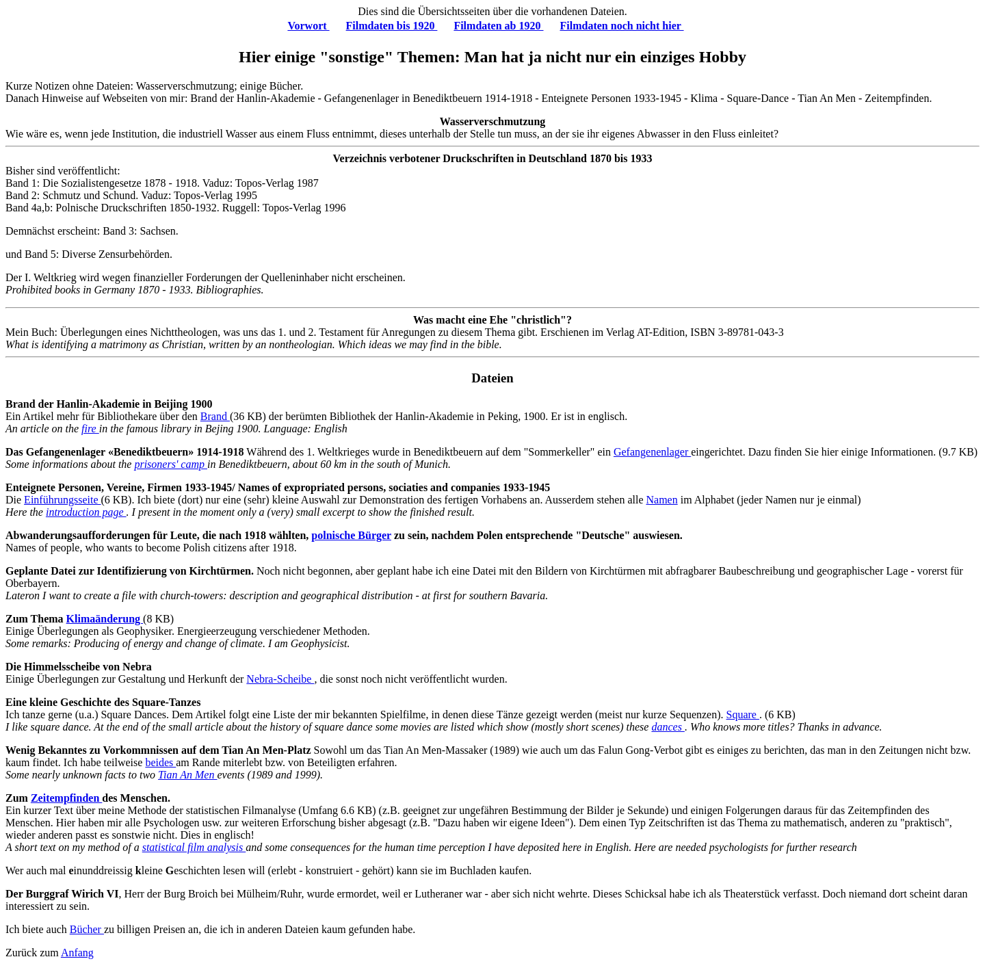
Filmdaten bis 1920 (392, 25)
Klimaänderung (104, 619)
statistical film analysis (194, 847)
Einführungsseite (62, 500)
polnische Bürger (351, 535)
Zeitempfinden (66, 798)
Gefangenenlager (652, 452)
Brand (215, 416)
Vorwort (308, 25)
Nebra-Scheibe (280, 679)
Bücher (87, 929)
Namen (661, 500)
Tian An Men (187, 775)
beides (160, 762)
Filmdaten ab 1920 (498, 25)
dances (667, 727)
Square (742, 714)
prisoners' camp (170, 464)
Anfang (77, 952)
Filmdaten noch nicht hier (622, 25)
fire (90, 428)
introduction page (86, 512)
